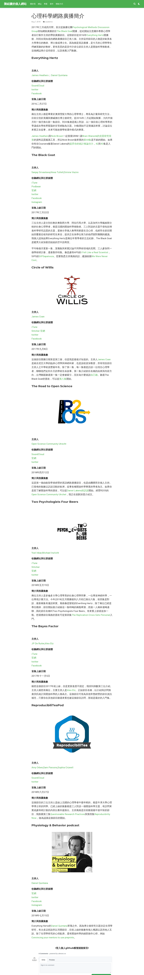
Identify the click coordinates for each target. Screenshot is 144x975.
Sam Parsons (50, 767)
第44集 (87, 139)
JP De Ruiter (38, 643)
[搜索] (135, 4)
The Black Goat (64, 31)
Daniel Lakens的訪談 (78, 490)
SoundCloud (38, 85)
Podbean (36, 186)
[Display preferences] (139, 4)
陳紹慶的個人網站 (15, 3)
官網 (34, 190)
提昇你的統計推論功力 (81, 143)
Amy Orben (37, 767)
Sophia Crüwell (65, 767)
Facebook (37, 93)
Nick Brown (57, 136)
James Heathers (40, 75)
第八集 (62, 379)
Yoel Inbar (37, 552)
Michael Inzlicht (50, 552)
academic (49, 22)
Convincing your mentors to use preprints (53, 937)
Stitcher (36, 331)
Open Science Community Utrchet (49, 494)
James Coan (38, 316)
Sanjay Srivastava (41, 172)
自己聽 (94, 375)
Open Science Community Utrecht (49, 443)
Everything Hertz (95, 35)
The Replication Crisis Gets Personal (91, 615)
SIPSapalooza (46, 256)
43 (102, 143)
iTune (34, 182)
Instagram (37, 202)
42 (97, 143)
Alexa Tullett (57, 172)
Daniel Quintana (59, 75)
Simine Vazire (71, 172)
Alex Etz (49, 643)
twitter (35, 89)
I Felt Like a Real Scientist (94, 252)
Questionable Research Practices (67, 814)
